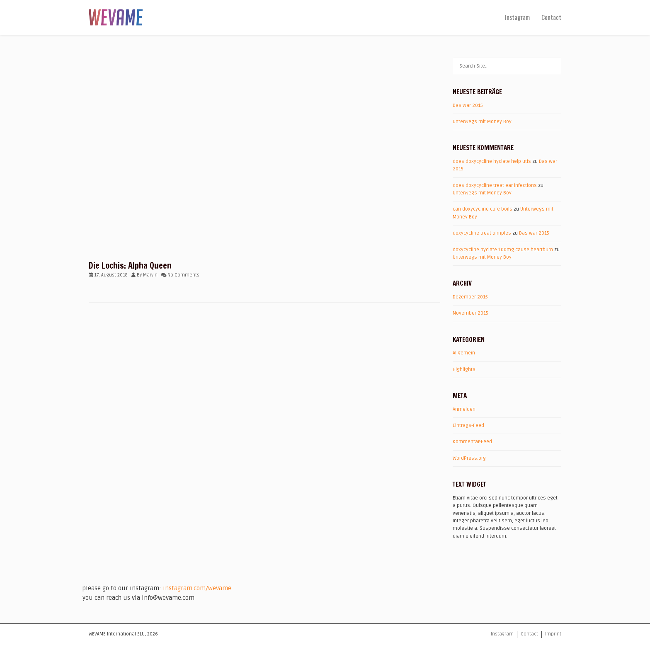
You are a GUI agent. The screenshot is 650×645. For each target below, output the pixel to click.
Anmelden (464, 409)
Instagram (517, 17)
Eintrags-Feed (468, 425)
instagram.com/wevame (197, 588)
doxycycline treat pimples (482, 233)
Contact (551, 17)
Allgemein (464, 353)
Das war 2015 (468, 105)
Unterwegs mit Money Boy (482, 122)
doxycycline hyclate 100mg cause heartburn (503, 250)
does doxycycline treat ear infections (495, 185)
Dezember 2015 (470, 297)
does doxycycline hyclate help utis (492, 161)
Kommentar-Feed (472, 442)
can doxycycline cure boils (482, 209)
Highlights (464, 369)
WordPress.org (469, 458)
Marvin (150, 275)
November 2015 (470, 313)
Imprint (553, 634)
